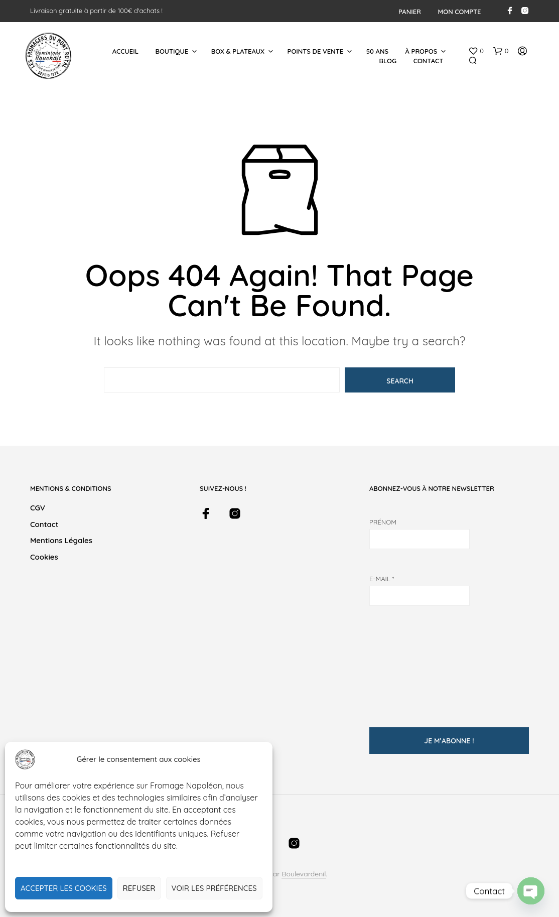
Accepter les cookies (64, 888)
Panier (409, 12)
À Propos (421, 51)
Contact (428, 61)
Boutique (171, 51)
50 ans (377, 51)
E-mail (381, 579)
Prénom (382, 522)
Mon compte (459, 12)
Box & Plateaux (237, 51)
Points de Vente (316, 51)
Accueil (125, 51)
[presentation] (410, 661)
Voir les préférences (214, 888)
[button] (476, 51)
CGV (37, 507)
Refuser (139, 888)
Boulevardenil (304, 874)
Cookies (44, 557)
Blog (388, 61)
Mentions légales (61, 540)
